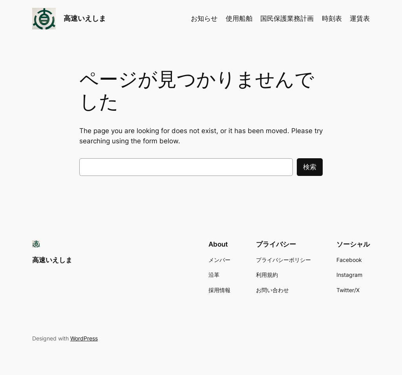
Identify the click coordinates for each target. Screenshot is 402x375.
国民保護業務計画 (287, 18)
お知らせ (204, 18)
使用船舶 (239, 18)
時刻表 (332, 18)
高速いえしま (85, 18)
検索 (309, 167)
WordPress (84, 338)
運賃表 (360, 18)
